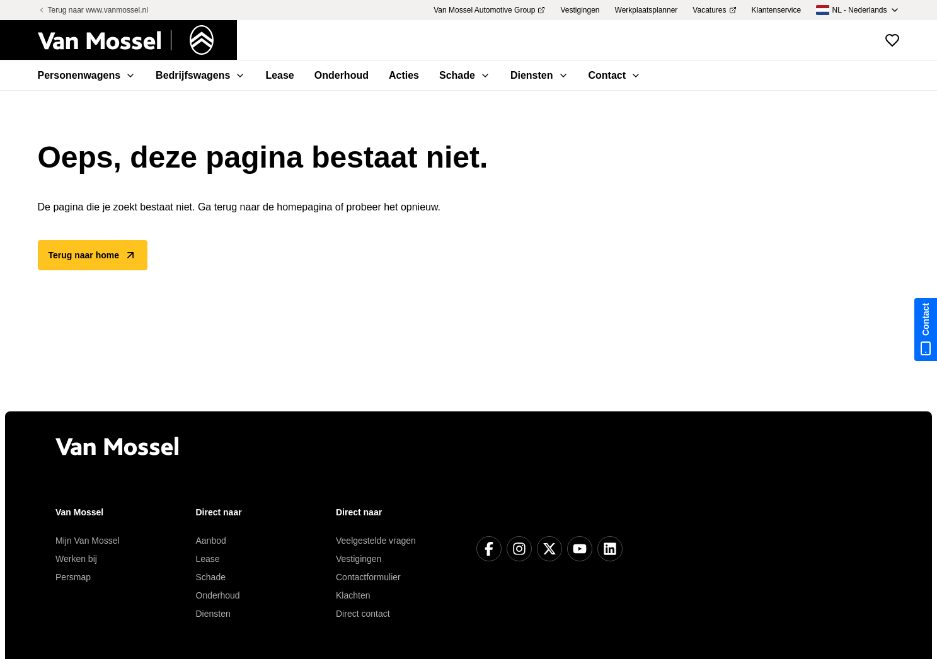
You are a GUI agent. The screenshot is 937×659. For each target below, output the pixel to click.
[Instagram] (519, 548)
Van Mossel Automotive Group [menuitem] (489, 10)
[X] (549, 548)
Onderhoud (218, 595)
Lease (208, 559)
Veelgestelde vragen (376, 541)
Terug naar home (93, 255)
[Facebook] (489, 548)
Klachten (353, 595)
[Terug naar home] (137, 40)
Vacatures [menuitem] (714, 10)
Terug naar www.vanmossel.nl (93, 10)
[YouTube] (579, 548)
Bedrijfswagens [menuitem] (200, 75)
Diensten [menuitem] (539, 75)
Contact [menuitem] (615, 75)
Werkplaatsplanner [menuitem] (646, 10)
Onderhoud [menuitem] (341, 75)
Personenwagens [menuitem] (87, 75)
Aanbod (211, 541)
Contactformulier (368, 577)
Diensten (213, 614)
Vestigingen (358, 559)
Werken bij (76, 559)
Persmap (73, 577)
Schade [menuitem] (464, 75)
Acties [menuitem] (404, 75)
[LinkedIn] (610, 548)
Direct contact (363, 614)
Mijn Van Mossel (87, 541)
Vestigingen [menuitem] (579, 10)
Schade (211, 577)
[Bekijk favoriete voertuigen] (892, 40)
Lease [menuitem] (279, 75)
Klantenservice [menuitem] (777, 10)
